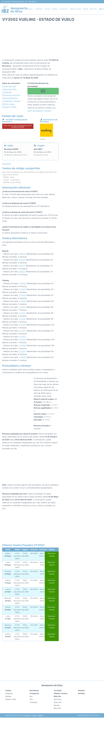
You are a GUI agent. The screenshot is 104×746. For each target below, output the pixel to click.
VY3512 (22, 313)
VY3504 (22, 289)
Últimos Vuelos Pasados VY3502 (9, 105)
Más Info (57, 708)
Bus (31, 696)
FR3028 (22, 254)
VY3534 (22, 357)
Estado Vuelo (10, 699)
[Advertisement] (52, 41)
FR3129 (22, 260)
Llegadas (9, 693)
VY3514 (22, 319)
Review (57, 705)
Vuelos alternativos (10, 98)
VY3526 (22, 345)
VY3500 (22, 283)
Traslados (33, 702)
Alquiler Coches (75, 9)
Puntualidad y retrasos (11, 101)
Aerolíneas (39, 9)
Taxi (31, 699)
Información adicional (11, 95)
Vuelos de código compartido (9, 90)
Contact (34, 715)
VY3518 (22, 325)
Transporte (34, 693)
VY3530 (22, 351)
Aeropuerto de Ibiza (18, 10)
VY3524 (22, 339)
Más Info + (93, 9)
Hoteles (54, 9)
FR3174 (22, 266)
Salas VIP (57, 702)
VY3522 (22, 337)
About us (40, 715)
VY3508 (22, 301)
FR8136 (22, 272)
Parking (85, 9)
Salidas (8, 696)
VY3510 (22, 307)
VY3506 (22, 295)
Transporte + (63, 9)
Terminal (47, 9)
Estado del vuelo (9, 86)
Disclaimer (27, 715)
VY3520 (22, 331)
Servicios (57, 699)
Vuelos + (30, 9)
